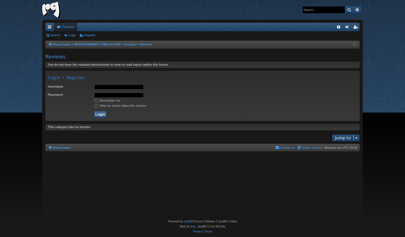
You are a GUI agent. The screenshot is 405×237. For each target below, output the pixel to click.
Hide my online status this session (120, 105)
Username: (56, 86)
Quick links (51, 28)
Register (90, 35)
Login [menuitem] (348, 28)
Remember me (107, 100)
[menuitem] (338, 27)
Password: (56, 94)
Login (72, 35)
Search (55, 35)
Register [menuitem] (357, 28)
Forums (68, 27)
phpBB (188, 221)
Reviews (55, 56)
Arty (192, 226)
